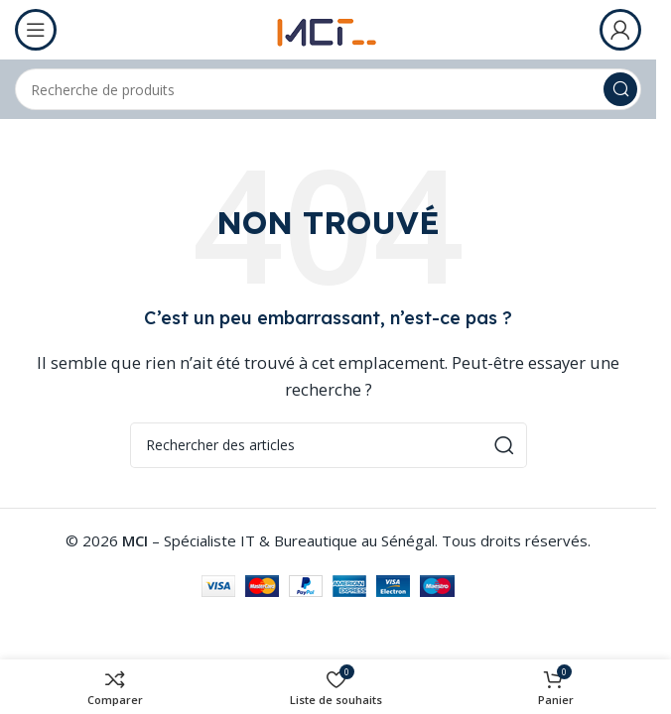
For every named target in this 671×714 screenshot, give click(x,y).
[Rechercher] (328, 89)
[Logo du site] (328, 28)
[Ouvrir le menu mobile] (36, 30)
